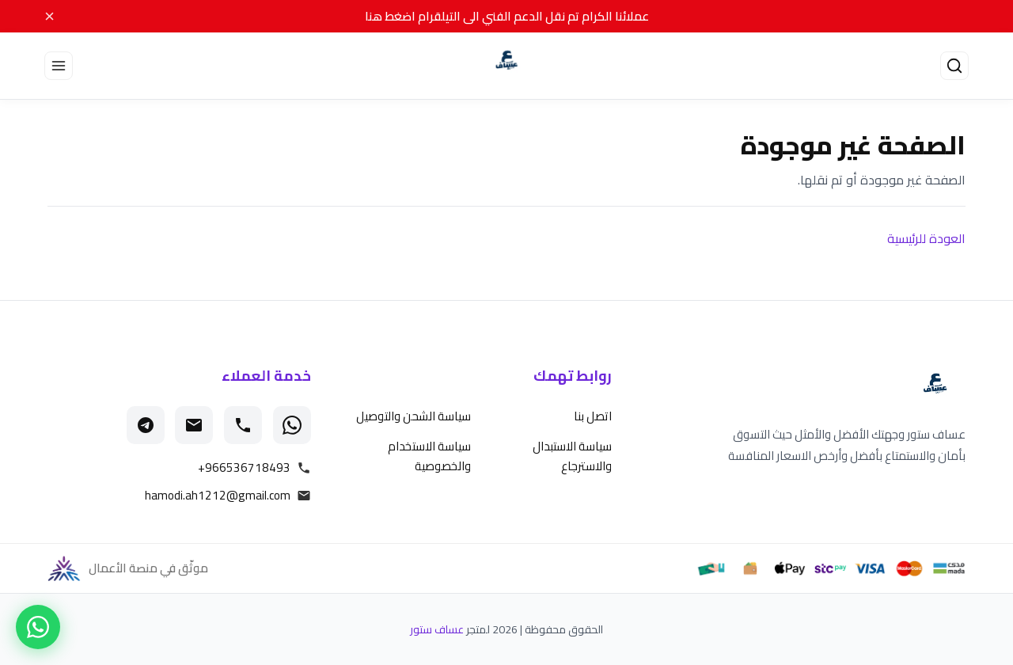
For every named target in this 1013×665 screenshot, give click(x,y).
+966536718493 (244, 467)
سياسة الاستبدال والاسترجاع (572, 456)
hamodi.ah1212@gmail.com (217, 495)
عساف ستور (437, 629)
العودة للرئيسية (926, 238)
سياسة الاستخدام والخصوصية (429, 456)
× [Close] (49, 16)
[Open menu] (58, 65)
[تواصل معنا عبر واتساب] (38, 627)
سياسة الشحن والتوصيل (413, 416)
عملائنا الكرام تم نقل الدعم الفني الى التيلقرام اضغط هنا (507, 16)
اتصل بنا (593, 416)
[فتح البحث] (954, 65)
